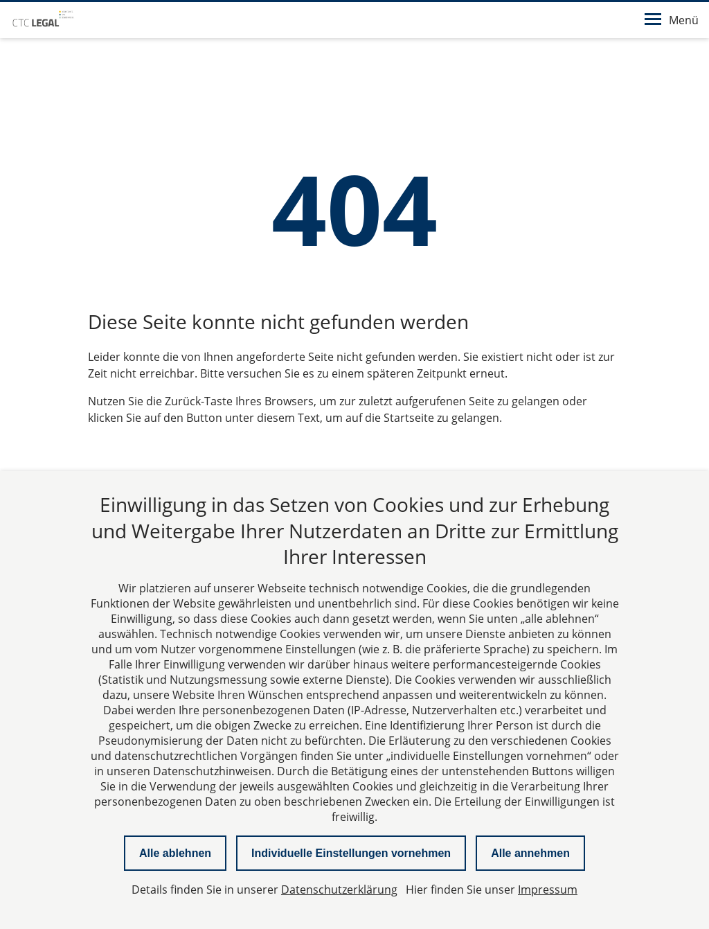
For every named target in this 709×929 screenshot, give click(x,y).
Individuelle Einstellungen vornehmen (351, 853)
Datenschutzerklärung (339, 889)
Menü (672, 20)
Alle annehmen (530, 853)
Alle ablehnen (175, 853)
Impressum (547, 889)
